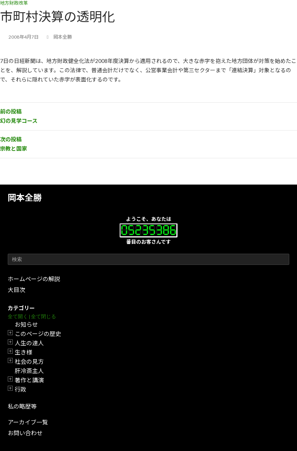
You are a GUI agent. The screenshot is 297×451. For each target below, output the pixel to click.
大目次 (16, 289)
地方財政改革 (14, 3)
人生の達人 (29, 342)
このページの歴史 (38, 333)
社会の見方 (29, 361)
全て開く (18, 316)
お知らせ (26, 324)
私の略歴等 (22, 406)
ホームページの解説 (34, 278)
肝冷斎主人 (29, 370)
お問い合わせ (25, 432)
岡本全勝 (25, 197)
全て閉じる (43, 316)
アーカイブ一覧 (28, 422)
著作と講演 (29, 379)
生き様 (23, 352)
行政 (20, 389)
